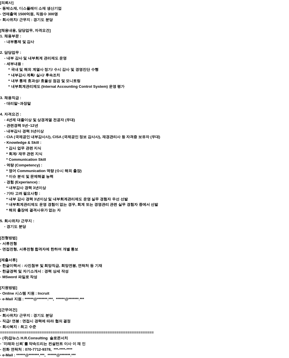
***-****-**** (63, 349)
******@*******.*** (39, 299)
